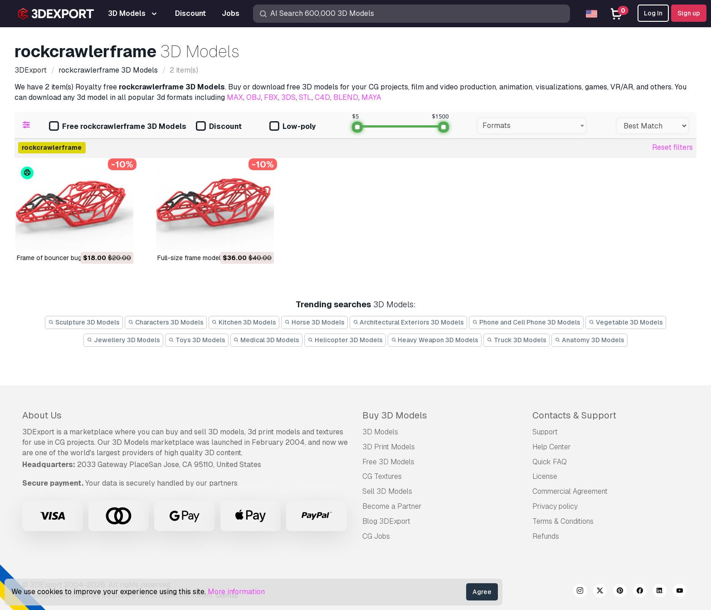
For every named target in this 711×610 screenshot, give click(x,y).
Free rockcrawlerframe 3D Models (117, 127)
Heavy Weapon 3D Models (435, 340)
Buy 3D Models (394, 415)
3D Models (380, 432)
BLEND (345, 97)
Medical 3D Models (267, 340)
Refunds (545, 536)
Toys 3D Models (196, 340)
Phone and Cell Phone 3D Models (526, 322)
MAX (235, 97)
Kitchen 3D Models (244, 322)
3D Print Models (388, 447)
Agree (482, 592)
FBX (271, 97)
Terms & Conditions (563, 521)
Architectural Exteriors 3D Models (408, 322)
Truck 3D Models (516, 340)
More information (236, 591)
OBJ (253, 97)
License (544, 476)
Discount (219, 127)
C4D (322, 97)
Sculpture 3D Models (84, 322)
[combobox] (531, 126)
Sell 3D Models (387, 491)
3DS (288, 97)
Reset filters (672, 147)
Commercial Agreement (570, 491)
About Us (42, 415)
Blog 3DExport (386, 521)
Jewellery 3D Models (123, 340)
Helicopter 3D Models (345, 340)
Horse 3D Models (314, 322)
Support (545, 432)
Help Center (551, 447)
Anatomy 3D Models (589, 340)
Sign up (688, 13)
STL (305, 97)
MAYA (371, 97)
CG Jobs (376, 536)
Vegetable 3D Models (626, 322)
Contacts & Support (574, 415)
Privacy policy (555, 506)
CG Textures (382, 476)
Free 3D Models (388, 462)
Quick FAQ (549, 462)
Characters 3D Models (166, 322)
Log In (653, 13)
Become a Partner (392, 506)
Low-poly (292, 127)
